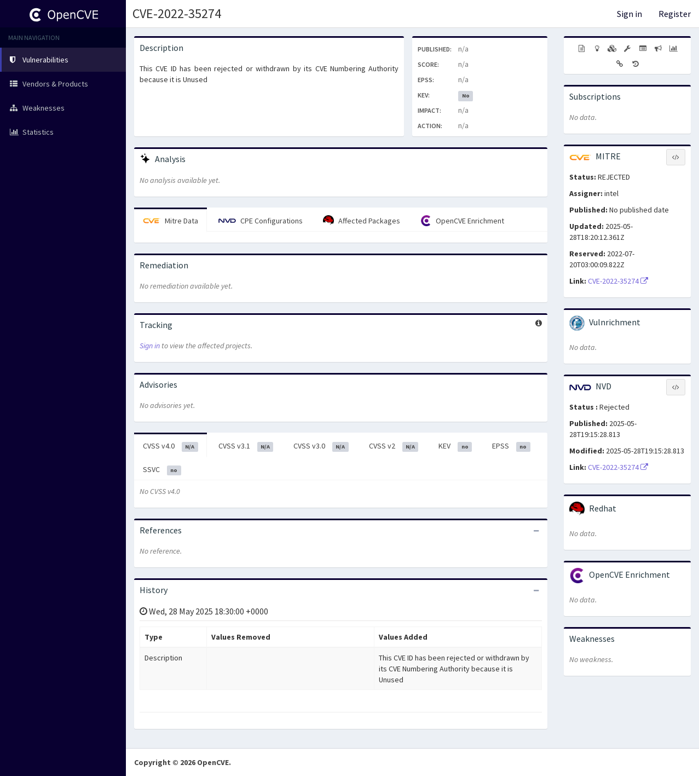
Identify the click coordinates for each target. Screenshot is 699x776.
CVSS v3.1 (246, 446)
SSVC (162, 469)
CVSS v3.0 (321, 446)
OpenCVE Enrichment (462, 220)
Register (674, 13)
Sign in (629, 13)
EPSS (511, 446)
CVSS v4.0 (170, 446)
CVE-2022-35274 (176, 13)
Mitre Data (170, 221)
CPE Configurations (260, 221)
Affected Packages (361, 220)
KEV (455, 446)
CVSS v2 (394, 446)
